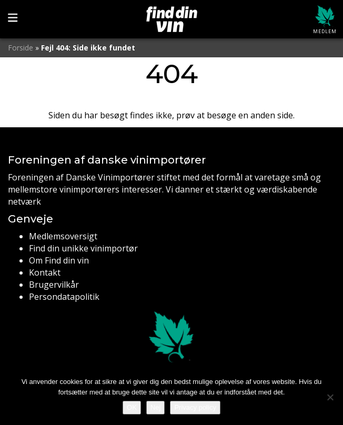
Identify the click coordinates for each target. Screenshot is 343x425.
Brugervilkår (54, 284)
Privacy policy (195, 407)
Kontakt (44, 272)
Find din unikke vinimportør (83, 248)
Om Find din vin (59, 260)
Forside (20, 48)
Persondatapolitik (64, 296)
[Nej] (330, 397)
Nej (155, 407)
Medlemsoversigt (63, 236)
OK (132, 407)
